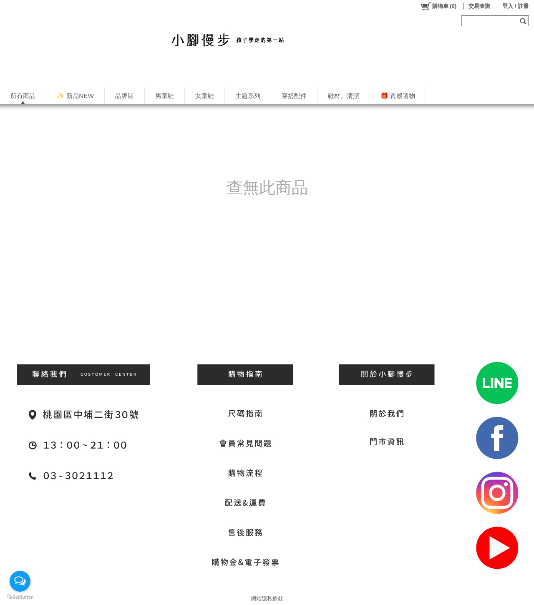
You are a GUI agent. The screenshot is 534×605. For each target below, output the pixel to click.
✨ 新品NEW (75, 95)
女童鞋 (204, 95)
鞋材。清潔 (343, 95)
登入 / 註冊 (515, 6)
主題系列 (247, 95)
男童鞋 (164, 95)
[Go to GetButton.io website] (20, 597)
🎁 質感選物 (397, 95)
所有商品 (22, 95)
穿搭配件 (294, 95)
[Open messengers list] (20, 581)
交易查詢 (479, 6)
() (438, 6)
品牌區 (124, 95)
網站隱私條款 (267, 598)
